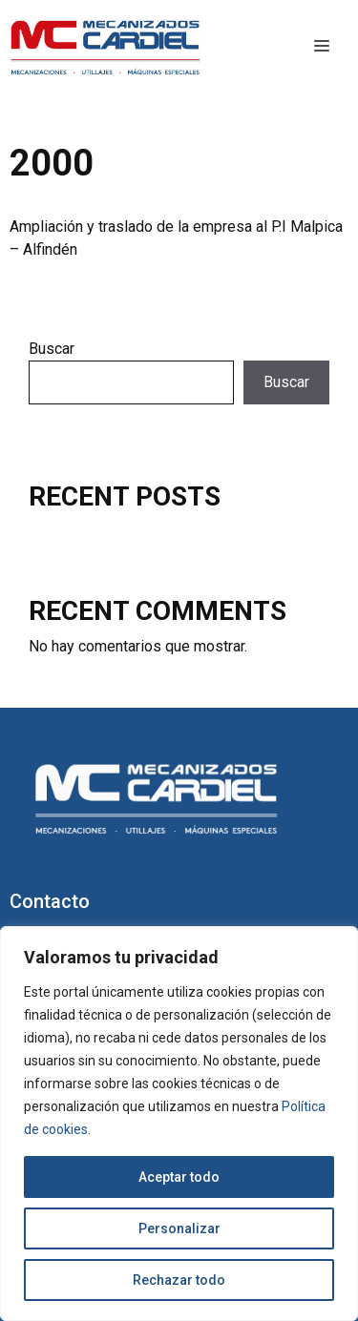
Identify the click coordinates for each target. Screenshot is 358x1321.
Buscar (51, 349)
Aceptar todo (179, 1177)
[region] (179, 1123)
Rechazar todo (179, 1280)
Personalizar (179, 1228)
